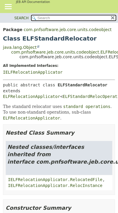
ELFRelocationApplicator (31, 96)
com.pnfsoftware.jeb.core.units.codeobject (68, 29)
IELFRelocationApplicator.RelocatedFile (55, 179)
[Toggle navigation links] (8, 7)
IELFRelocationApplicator (33, 72)
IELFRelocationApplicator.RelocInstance (55, 185)
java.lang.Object (20, 47)
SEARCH (21, 18)
